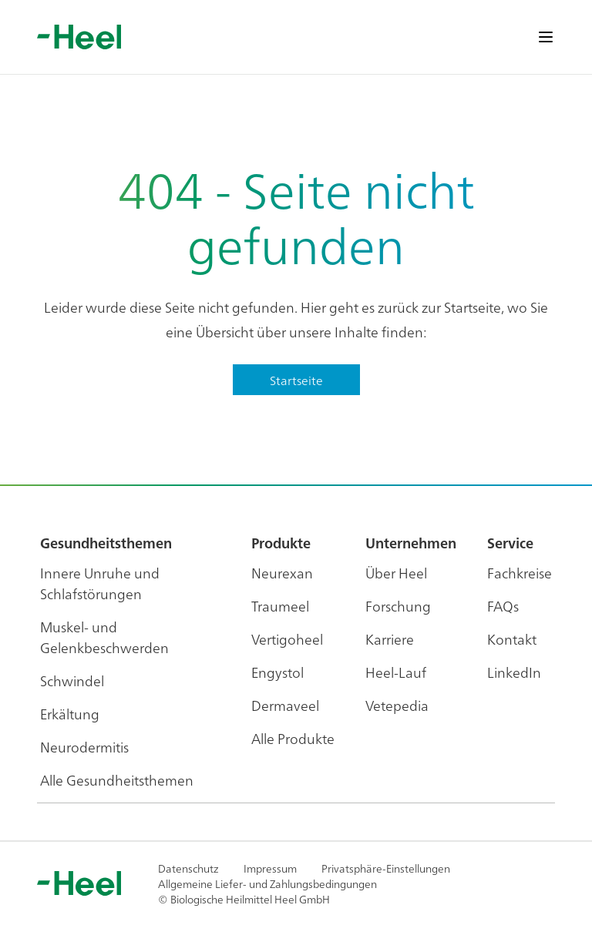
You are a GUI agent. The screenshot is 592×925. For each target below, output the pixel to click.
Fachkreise (519, 572)
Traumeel (280, 605)
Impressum (270, 868)
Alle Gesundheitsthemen (116, 779)
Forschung (398, 605)
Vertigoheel (287, 639)
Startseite (296, 379)
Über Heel (396, 572)
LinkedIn (514, 672)
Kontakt (511, 639)
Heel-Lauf (395, 672)
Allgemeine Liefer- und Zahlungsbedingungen (267, 883)
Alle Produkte (293, 738)
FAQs (503, 605)
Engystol (277, 672)
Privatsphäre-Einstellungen (385, 868)
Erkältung (69, 713)
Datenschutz (188, 868)
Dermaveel (285, 705)
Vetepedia (397, 705)
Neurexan (282, 572)
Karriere (389, 639)
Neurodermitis (84, 746)
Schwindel (72, 680)
